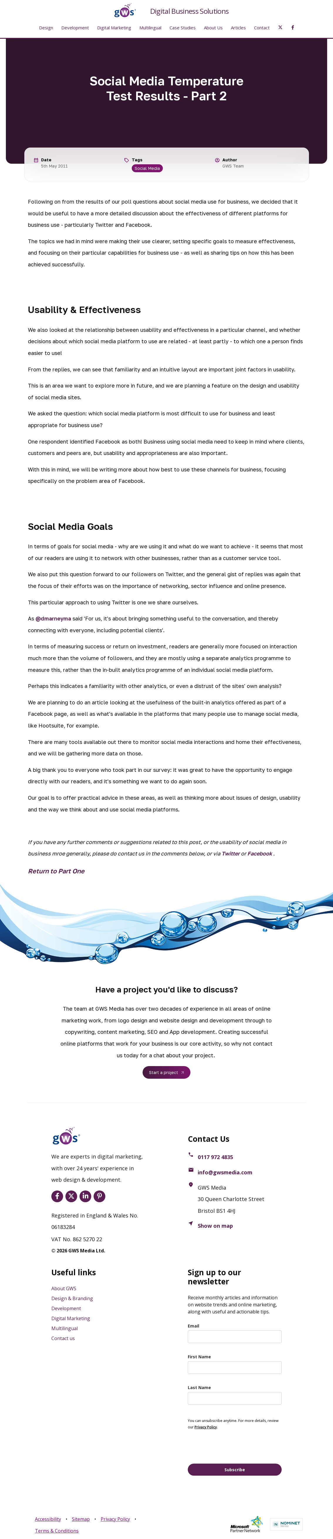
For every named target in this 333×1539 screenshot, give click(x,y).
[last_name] (235, 1398)
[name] (235, 1367)
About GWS (63, 1288)
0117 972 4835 (215, 1157)
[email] (235, 1336)
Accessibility (48, 1519)
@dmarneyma (53, 618)
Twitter (231, 853)
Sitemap (81, 1519)
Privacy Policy (115, 1519)
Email (193, 1326)
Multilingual (150, 28)
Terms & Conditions (57, 1531)
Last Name (199, 1387)
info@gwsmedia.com (225, 1172)
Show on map (215, 1225)
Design (46, 28)
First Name (199, 1356)
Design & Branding (72, 1298)
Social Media (147, 168)
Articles (238, 28)
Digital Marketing (114, 28)
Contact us (63, 1338)
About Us (213, 28)
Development (75, 28)
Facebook (259, 853)
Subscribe (234, 1469)
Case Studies (183, 28)
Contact (262, 28)
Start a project (163, 1072)
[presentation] (232, 1446)
